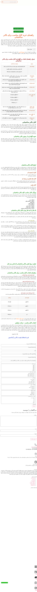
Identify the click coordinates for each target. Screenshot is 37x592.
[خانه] (35, 577)
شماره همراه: (32, 347)
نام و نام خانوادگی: (31, 343)
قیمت (36, 574)
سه (33, 401)
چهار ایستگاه (32, 394)
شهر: (35, 350)
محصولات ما (33, 481)
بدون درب (32, 397)
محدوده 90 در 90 (31, 373)
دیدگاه (35, 415)
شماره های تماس (34, 446)
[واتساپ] (35, 582)
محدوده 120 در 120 (31, 374)
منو (36, 568)
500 (33, 366)
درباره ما (33, 479)
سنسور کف (32, 386)
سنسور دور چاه (31, 387)
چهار (33, 402)
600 (33, 367)
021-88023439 (28, 449)
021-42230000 (34, 449)
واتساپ (35, 584)
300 (33, 365)
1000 (33, 370)
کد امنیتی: (34, 404)
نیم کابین (32, 380)
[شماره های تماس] (35, 444)
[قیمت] (35, 572)
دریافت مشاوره (32, 482)
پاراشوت (32, 388)
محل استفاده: (32, 357)
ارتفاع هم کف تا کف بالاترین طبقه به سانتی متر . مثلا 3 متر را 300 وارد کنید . (23, 360)
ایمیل (35, 433)
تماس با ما (33, 480)
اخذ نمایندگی (33, 485)
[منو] (35, 566)
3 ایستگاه (32, 393)
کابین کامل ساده (31, 381)
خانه (36, 579)
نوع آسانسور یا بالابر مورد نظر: (29, 353)
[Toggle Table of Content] (34, 49)
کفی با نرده (32, 379)
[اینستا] (35, 588)
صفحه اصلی (33, 477)
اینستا (36, 590)
